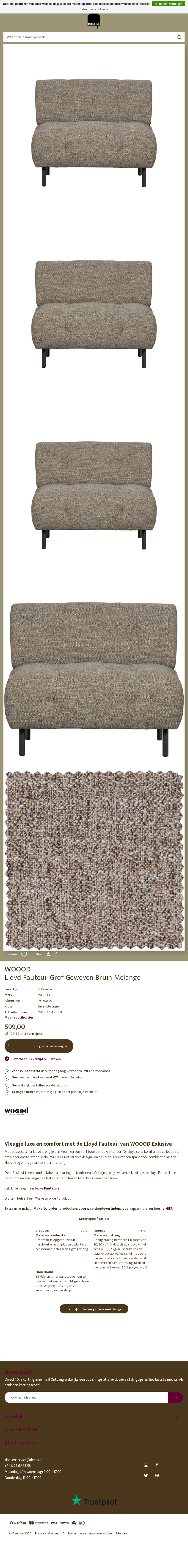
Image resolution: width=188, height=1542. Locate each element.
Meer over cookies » (94, 9)
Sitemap (121, 1533)
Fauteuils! (51, 1188)
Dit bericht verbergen (168, 4)
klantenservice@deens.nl (23, 1460)
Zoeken (179, 37)
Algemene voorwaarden (96, 1533)
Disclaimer (69, 1533)
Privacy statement (47, 1533)
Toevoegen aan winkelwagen (48, 1046)
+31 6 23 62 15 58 (18, 1466)
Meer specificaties (19, 1017)
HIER (169, 1209)
